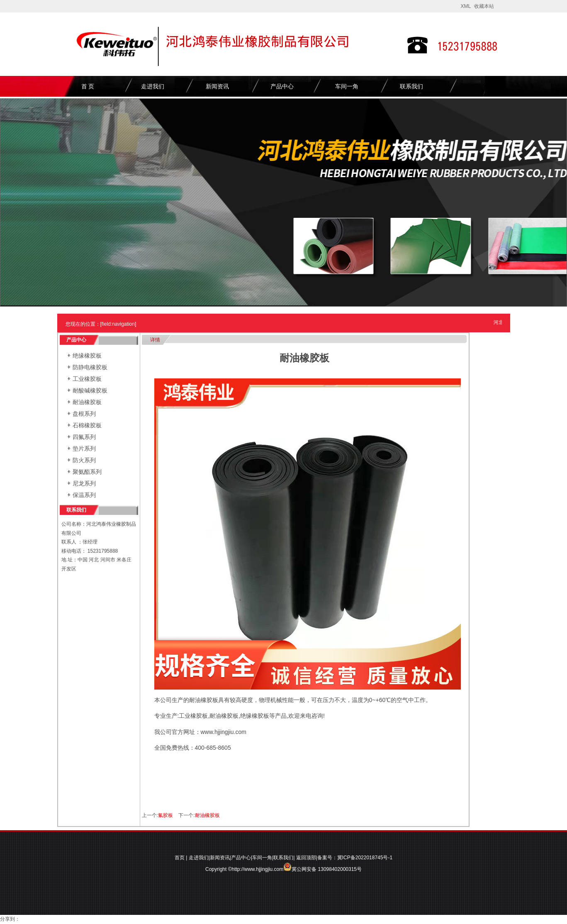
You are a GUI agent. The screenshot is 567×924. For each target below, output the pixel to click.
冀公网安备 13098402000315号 (322, 867)
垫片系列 (84, 448)
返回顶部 (306, 858)
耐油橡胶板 (87, 402)
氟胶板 (165, 815)
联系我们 (411, 86)
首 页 (88, 86)
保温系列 (84, 495)
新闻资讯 (217, 86)
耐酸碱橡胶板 (90, 390)
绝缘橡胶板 (87, 355)
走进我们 (152, 86)
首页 (180, 858)
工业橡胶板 (87, 378)
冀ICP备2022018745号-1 (364, 858)
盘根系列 (84, 413)
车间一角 (346, 86)
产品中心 (282, 86)
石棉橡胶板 (87, 425)
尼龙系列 (84, 483)
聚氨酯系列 (87, 471)
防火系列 (84, 460)
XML (465, 6)
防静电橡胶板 (90, 367)
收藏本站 (484, 6)
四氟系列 (84, 437)
